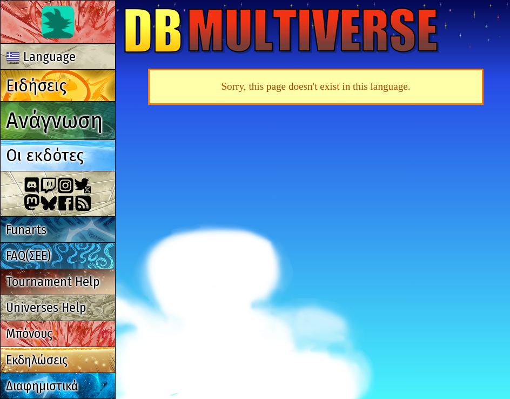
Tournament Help (52, 281)
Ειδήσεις (36, 85)
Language (41, 56)
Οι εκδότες (45, 155)
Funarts (26, 229)
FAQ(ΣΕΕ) (28, 255)
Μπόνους (29, 333)
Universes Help (46, 307)
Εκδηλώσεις (37, 360)
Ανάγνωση (54, 120)
